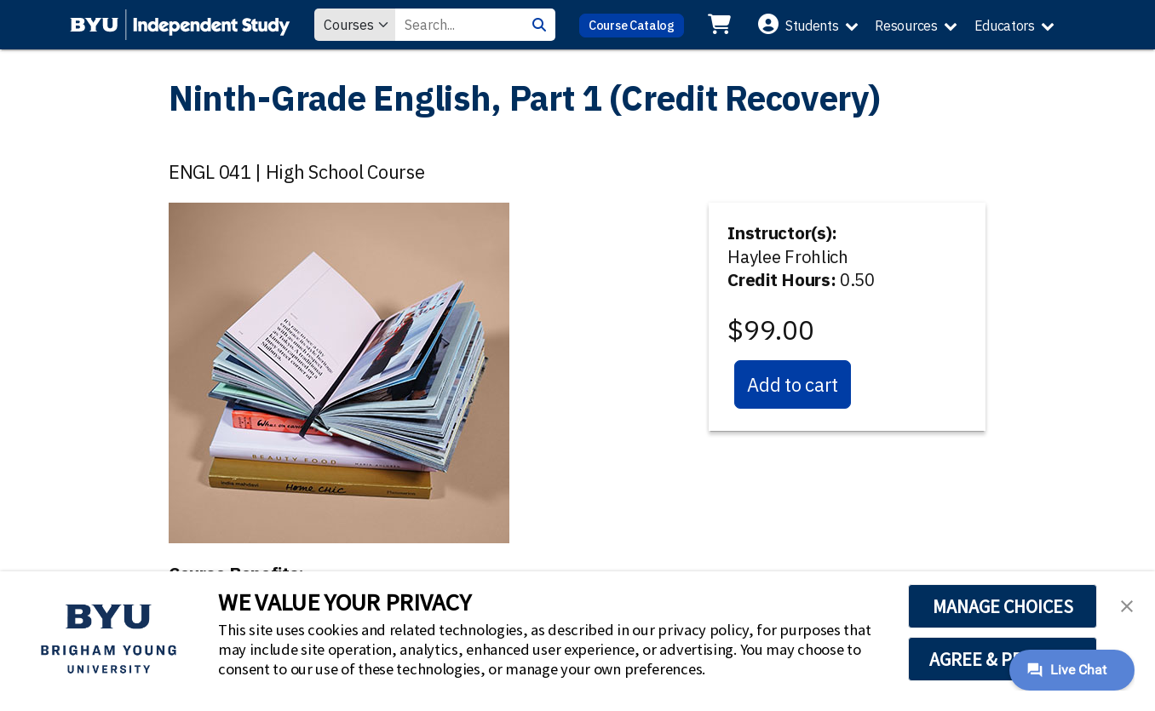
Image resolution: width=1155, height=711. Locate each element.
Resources (906, 25)
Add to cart (792, 384)
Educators (1004, 25)
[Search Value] (459, 25)
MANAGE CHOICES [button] (1003, 606)
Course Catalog (632, 25)
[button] (1127, 604)
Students (812, 25)
